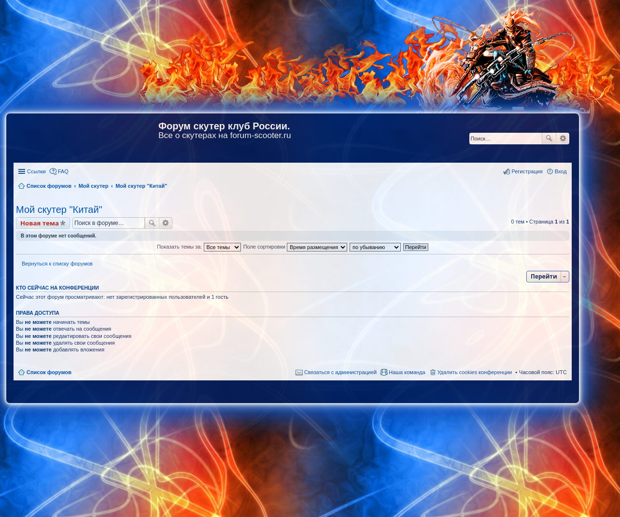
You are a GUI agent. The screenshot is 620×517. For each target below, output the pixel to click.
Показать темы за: (199, 247)
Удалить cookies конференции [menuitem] (474, 372)
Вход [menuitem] (561, 171)
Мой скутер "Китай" (59, 209)
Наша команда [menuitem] (407, 372)
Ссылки (36, 171)
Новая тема (39, 223)
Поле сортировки (295, 247)
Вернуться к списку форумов (57, 263)
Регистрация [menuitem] (526, 171)
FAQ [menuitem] (63, 171)
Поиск (549, 138)
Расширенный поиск (562, 138)
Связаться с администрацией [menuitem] (340, 372)
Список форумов (49, 372)
